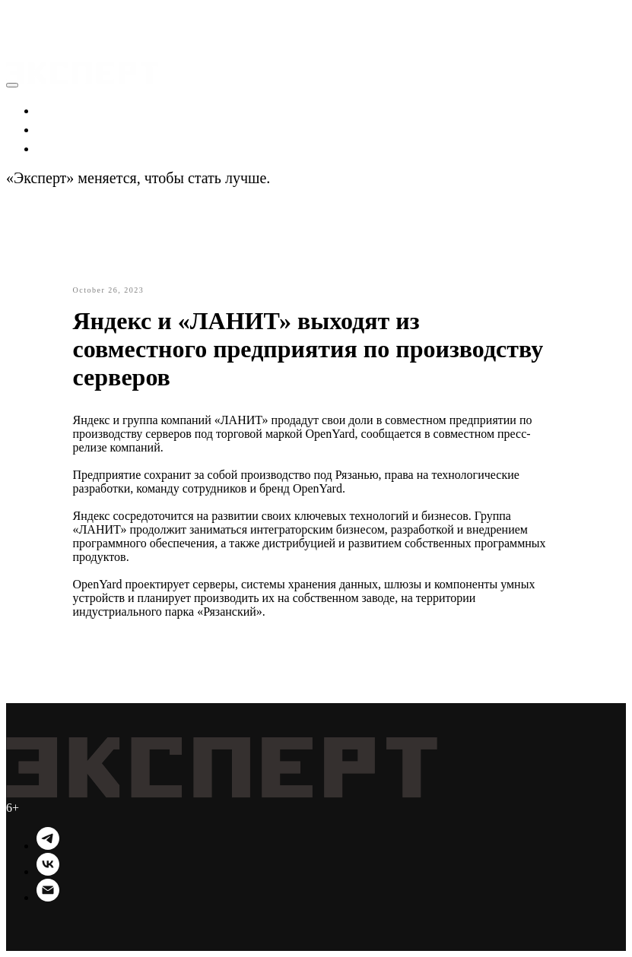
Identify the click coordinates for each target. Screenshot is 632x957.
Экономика (74, 109)
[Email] (48, 897)
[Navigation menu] (16, 33)
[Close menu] (12, 85)
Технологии (76, 147)
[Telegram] (48, 845)
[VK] (48, 871)
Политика (70, 128)
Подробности (317, 178)
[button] (20, 15)
